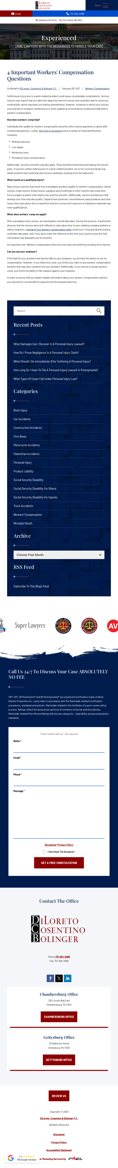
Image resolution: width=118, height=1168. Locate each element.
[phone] (59, 781)
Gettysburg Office (59, 1037)
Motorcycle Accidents (27, 445)
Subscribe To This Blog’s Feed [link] (31, 586)
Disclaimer (51, 844)
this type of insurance (50, 130)
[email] (59, 764)
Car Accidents (22, 419)
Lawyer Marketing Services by (59, 1158)
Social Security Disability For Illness (35, 488)
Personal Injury (23, 462)
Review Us (59, 1096)
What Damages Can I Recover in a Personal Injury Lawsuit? (49, 344)
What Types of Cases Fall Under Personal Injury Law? (45, 379)
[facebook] (50, 978)
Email (17, 757)
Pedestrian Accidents (26, 454)
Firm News (20, 436)
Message (19, 791)
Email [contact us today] (16, 13)
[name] (59, 748)
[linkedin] (67, 978)
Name (17, 740)
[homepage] (59, 929)
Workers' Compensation (97, 88)
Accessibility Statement (59, 1150)
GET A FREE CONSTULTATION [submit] (59, 863)
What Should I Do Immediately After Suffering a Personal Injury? (52, 361)
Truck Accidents (23, 506)
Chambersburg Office (59, 994)
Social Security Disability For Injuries (35, 497)
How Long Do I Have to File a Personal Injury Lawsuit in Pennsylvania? (56, 370)
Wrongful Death (23, 523)
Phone (17, 774)
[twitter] (59, 978)
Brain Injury (20, 410)
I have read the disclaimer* (61, 851)
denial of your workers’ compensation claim (49, 229)
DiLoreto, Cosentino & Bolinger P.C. (38, 88)
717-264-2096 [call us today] (75, 13)
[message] (59, 816)
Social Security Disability (28, 480)
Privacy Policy (65, 844)
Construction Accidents (28, 427)
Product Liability (23, 471)
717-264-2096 (62, 956)
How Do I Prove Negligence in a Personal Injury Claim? (46, 352)
